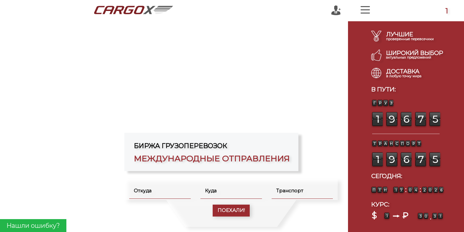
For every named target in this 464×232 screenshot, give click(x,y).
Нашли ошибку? (33, 225)
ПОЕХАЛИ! (231, 211)
